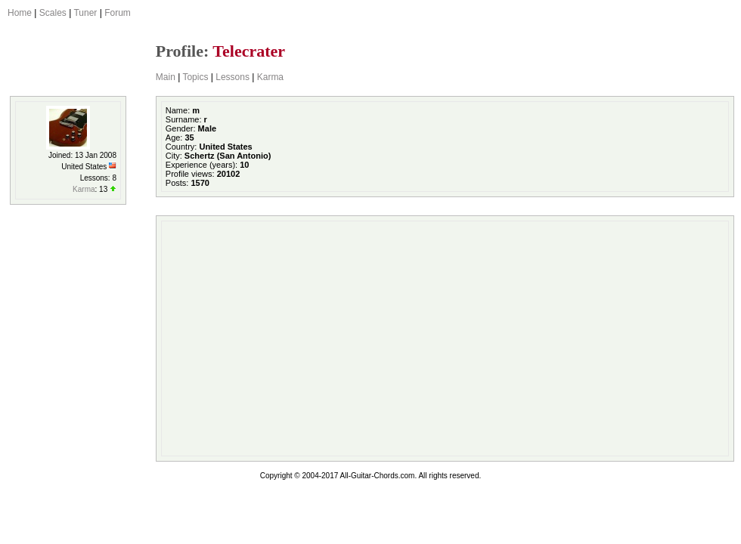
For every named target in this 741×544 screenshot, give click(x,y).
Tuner (85, 13)
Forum (117, 13)
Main (165, 77)
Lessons (232, 77)
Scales (53, 13)
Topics (195, 77)
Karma (270, 77)
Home (20, 13)
